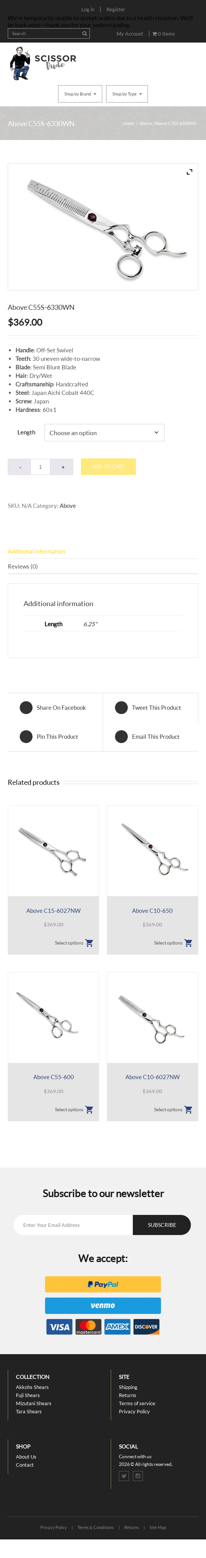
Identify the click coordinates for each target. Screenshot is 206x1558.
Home (128, 123)
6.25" (90, 623)
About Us (26, 1457)
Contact (25, 1465)
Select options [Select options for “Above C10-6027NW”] (168, 1109)
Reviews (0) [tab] (23, 566)
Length (26, 432)
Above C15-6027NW (53, 910)
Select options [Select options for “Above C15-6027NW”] (69, 943)
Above (146, 123)
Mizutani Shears (34, 1403)
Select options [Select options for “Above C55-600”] (69, 1109)
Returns (127, 1395)
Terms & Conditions (95, 1527)
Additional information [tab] (36, 551)
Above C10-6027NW (152, 1076)
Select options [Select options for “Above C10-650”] (168, 943)
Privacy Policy (134, 1411)
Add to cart (108, 466)
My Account (130, 34)
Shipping (128, 1387)
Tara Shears (29, 1411)
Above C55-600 (53, 1076)
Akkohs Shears (32, 1387)
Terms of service (137, 1403)
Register (115, 9)
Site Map (157, 1527)
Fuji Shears (28, 1395)
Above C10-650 (152, 910)
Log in (87, 9)
